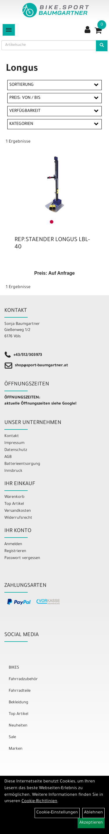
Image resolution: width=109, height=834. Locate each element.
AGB (8, 457)
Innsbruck (13, 471)
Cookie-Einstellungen (57, 813)
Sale (12, 737)
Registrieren (15, 551)
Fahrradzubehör (23, 679)
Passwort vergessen (22, 558)
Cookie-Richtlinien (39, 801)
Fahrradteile (20, 691)
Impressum (14, 443)
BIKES (14, 668)
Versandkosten (17, 511)
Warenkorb (14, 497)
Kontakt (11, 436)
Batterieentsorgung (22, 464)
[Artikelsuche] (102, 45)
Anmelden (13, 544)
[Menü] (9, 30)
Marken (15, 749)
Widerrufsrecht (18, 518)
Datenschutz (15, 450)
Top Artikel (14, 504)
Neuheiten (18, 726)
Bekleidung (18, 702)
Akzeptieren (91, 823)
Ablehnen (93, 813)
